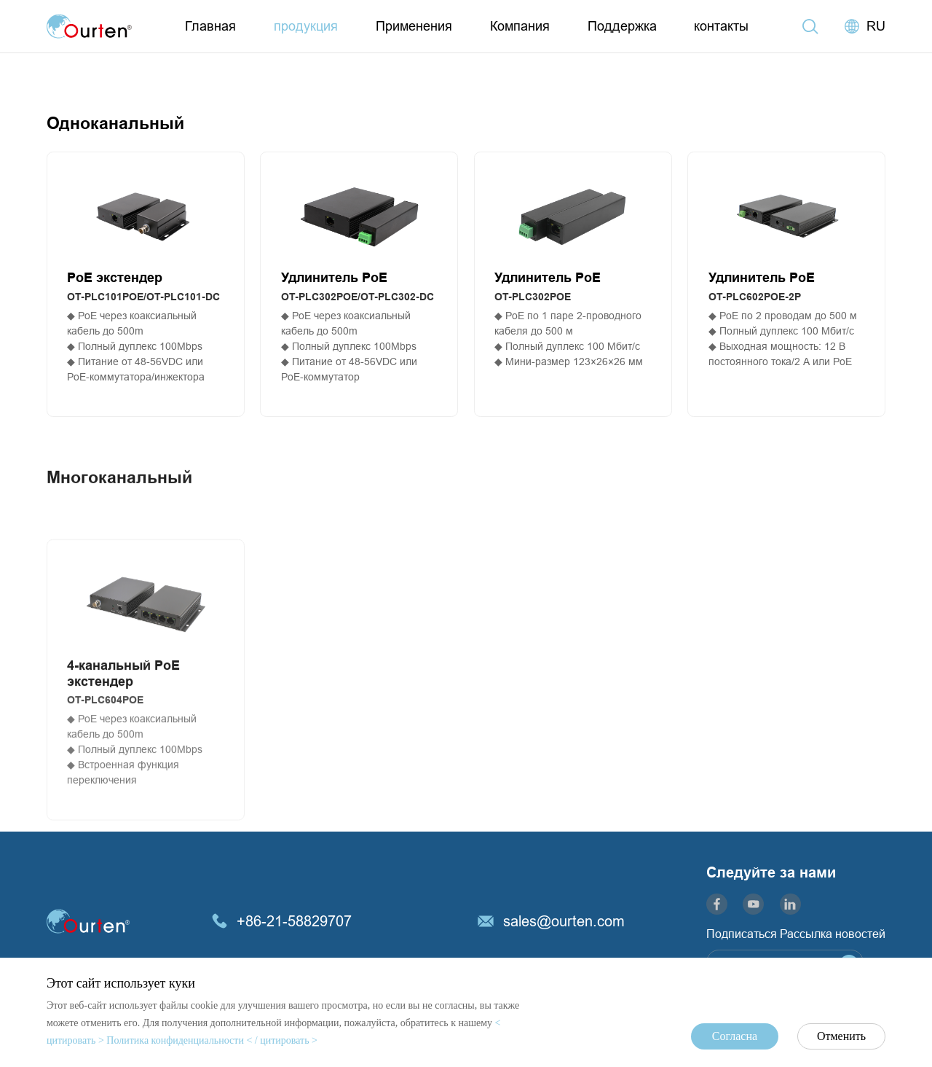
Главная (210, 26)
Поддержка (622, 26)
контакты (721, 26)
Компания (520, 26)
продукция (306, 26)
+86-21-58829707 (294, 920)
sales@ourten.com (564, 920)
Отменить (841, 1036)
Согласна (734, 1036)
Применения (414, 26)
